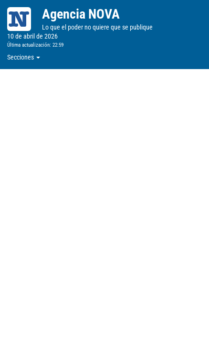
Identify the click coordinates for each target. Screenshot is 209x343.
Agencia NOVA (81, 14)
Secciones (23, 57)
